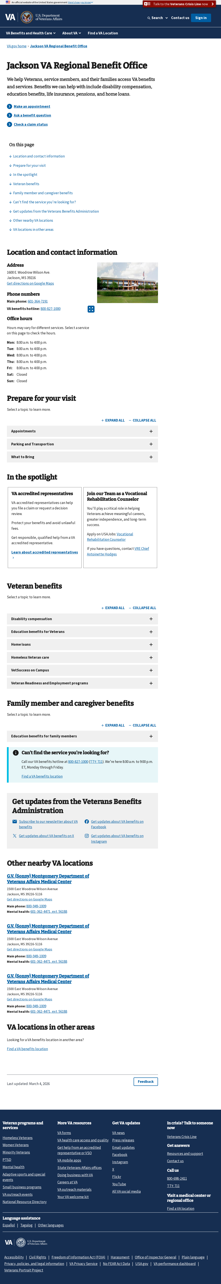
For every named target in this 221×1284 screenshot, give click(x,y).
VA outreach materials (74, 1189)
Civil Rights (37, 1257)
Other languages (51, 1225)
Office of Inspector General (155, 1257)
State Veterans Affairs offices (79, 1167)
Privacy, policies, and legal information (34, 1263)
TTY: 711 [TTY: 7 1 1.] (173, 1185)
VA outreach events (18, 1194)
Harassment (120, 1257)
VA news (118, 1132)
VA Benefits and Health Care (29, 33)
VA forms (64, 1132)
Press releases (123, 1140)
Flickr (116, 1176)
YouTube (119, 1184)
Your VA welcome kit (73, 1196)
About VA (69, 33)
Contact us (180, 17)
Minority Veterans (16, 1152)
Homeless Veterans (18, 1137)
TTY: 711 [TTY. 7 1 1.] (96, 761)
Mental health (13, 1167)
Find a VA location (180, 1208)
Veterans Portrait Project (23, 1270)
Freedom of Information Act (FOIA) (78, 1257)
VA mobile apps (69, 1160)
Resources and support (185, 1153)
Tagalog (26, 1225)
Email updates (123, 1147)
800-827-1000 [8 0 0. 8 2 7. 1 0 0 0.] (78, 761)
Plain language (193, 1257)
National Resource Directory (25, 1201)
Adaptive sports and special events (24, 1177)
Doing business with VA (75, 1175)
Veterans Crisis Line (182, 1136)
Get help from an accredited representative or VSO (79, 1150)
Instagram (120, 1162)
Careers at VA (67, 1182)
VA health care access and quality (83, 1140)
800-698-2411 (177, 1178)
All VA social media (126, 1191)
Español (9, 1225)
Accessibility (14, 1257)
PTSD (7, 1159)
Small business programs (22, 1187)
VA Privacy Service (83, 1263)
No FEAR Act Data (116, 1263)
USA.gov (141, 1263)
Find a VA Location (103, 33)
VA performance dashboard (175, 1263)
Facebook (119, 1154)
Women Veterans (16, 1145)
